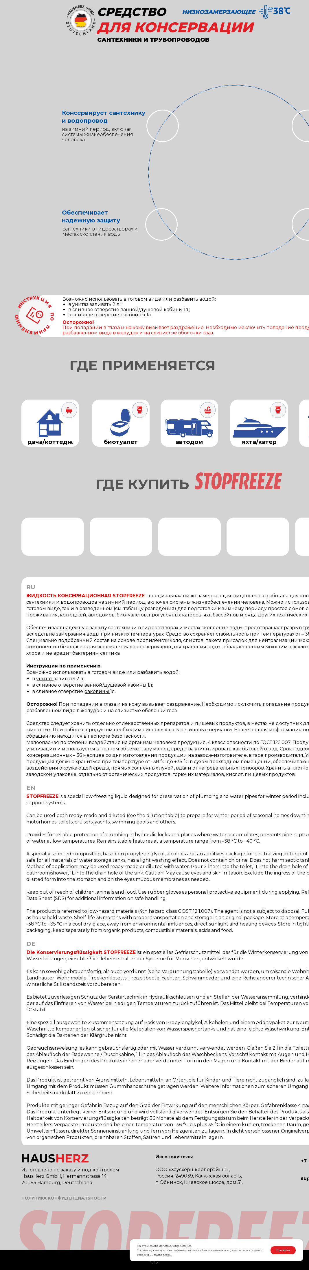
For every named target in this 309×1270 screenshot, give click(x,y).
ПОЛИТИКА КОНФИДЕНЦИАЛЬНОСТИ (63, 1198)
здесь (167, 1255)
